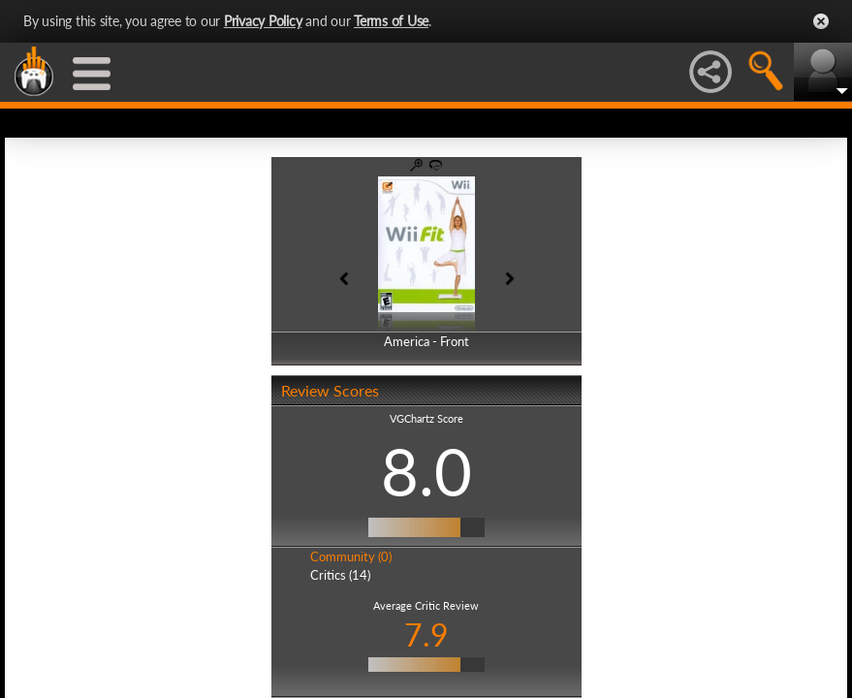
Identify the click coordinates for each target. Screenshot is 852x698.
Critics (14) (340, 575)
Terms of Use (391, 21)
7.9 (426, 634)
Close (821, 21)
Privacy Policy (263, 21)
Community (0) (351, 556)
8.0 (426, 471)
